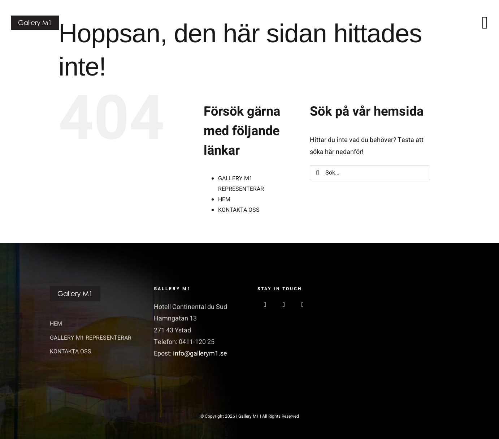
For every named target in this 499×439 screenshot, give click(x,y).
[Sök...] (370, 172)
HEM (224, 199)
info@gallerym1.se (200, 353)
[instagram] (283, 304)
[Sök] (317, 172)
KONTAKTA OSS (239, 210)
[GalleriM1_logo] (35, 18)
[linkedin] (302, 304)
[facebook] (265, 304)
